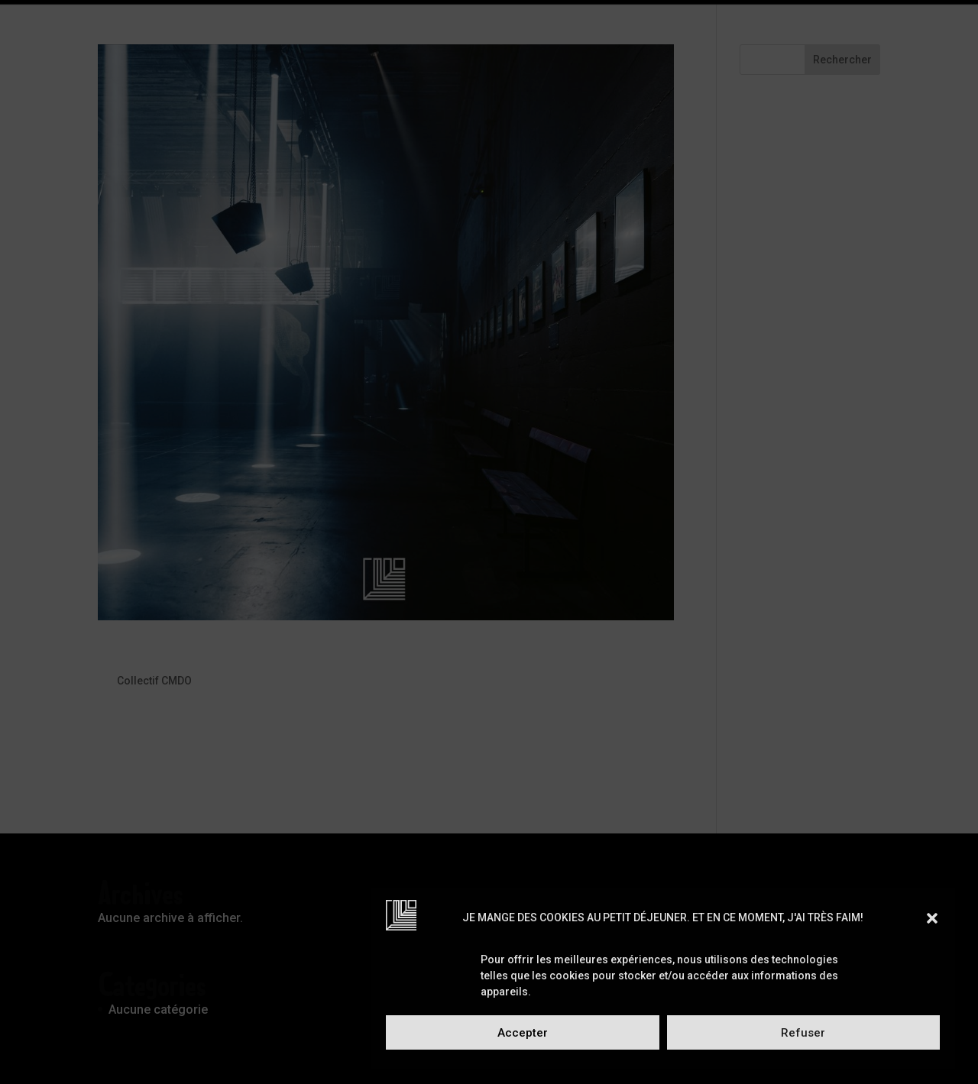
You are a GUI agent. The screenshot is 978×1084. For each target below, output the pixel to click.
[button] (932, 918)
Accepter (522, 1033)
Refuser (803, 1033)
